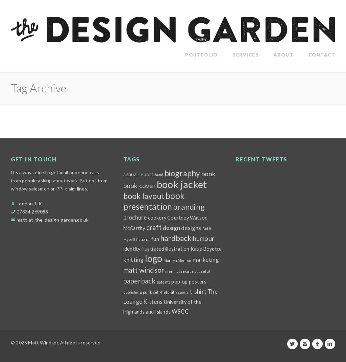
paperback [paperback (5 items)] (139, 281)
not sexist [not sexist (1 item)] (182, 271)
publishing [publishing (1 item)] (132, 292)
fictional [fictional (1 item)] (143, 239)
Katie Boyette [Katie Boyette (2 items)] (206, 249)
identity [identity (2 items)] (132, 249)
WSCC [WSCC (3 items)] (180, 311)
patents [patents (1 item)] (163, 282)
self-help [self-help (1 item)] (161, 292)
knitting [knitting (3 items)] (133, 259)
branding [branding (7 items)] (189, 206)
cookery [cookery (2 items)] (157, 218)
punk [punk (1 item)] (147, 292)
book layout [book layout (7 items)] (144, 196)
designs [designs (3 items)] (191, 227)
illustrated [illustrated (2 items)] (153, 249)
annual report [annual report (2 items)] (138, 174)
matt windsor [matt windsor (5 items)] (143, 270)
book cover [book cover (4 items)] (139, 185)
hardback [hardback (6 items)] (176, 238)
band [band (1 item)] (159, 175)
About (284, 55)
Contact (322, 55)
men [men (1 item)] (169, 271)
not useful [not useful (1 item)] (201, 271)
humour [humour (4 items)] (203, 238)
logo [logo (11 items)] (154, 258)
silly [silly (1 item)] (173, 292)
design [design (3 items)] (171, 227)
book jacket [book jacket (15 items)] (182, 184)
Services (245, 55)
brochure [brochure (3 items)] (135, 217)
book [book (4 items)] (208, 174)
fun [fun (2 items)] (155, 239)
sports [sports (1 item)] (183, 292)
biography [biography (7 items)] (182, 173)
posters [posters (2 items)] (197, 282)
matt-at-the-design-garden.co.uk (53, 220)
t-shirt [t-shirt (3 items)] (198, 291)
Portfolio (201, 55)
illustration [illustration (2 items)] (177, 249)
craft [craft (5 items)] (154, 227)
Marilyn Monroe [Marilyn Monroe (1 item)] (178, 260)
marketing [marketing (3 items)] (206, 259)
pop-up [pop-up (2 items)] (179, 282)
